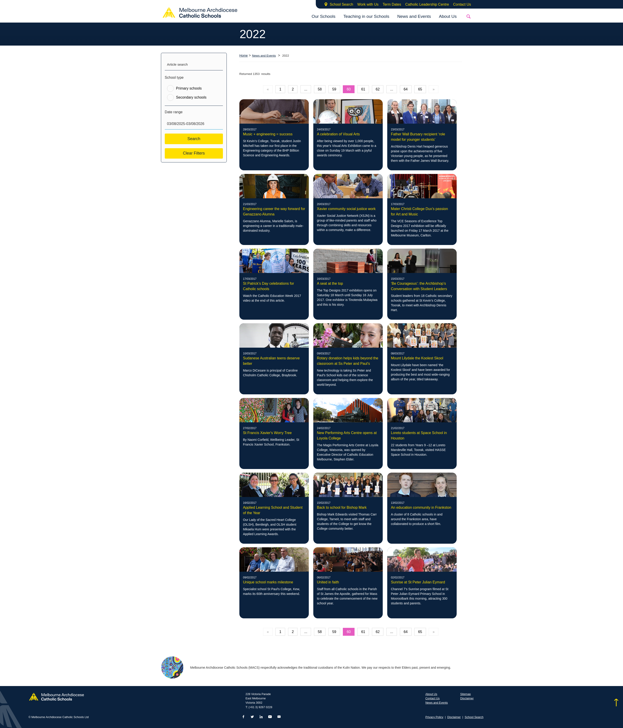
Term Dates (392, 4)
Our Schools (323, 16)
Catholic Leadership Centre (427, 4)
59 (334, 89)
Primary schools (189, 88)
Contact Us (462, 4)
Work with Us (367, 4)
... (305, 89)
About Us (448, 16)
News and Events (414, 16)
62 (378, 89)
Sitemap (465, 694)
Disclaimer (467, 698)
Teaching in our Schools (366, 16)
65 (420, 89)
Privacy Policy (434, 717)
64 (406, 89)
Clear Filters (194, 153)
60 (349, 89)
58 (320, 89)
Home (243, 55)
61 (363, 89)
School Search (341, 4)
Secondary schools (191, 97)
